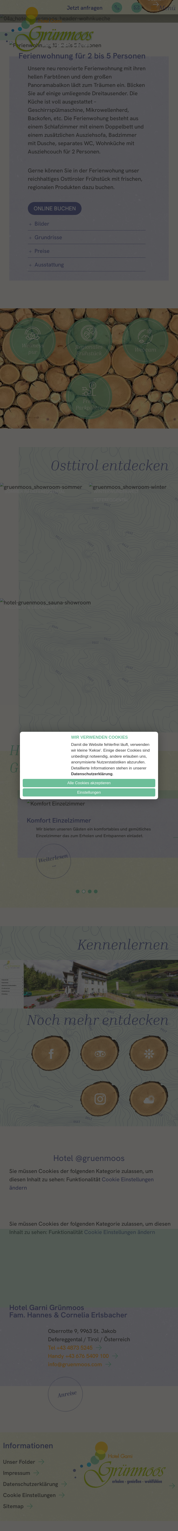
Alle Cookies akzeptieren (89, 783)
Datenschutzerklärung (92, 774)
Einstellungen (89, 792)
